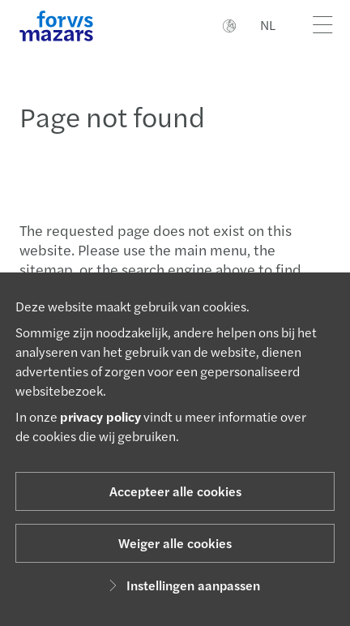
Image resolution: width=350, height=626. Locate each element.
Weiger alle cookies (175, 543)
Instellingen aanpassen (182, 585)
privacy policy (100, 416)
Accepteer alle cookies (175, 491)
